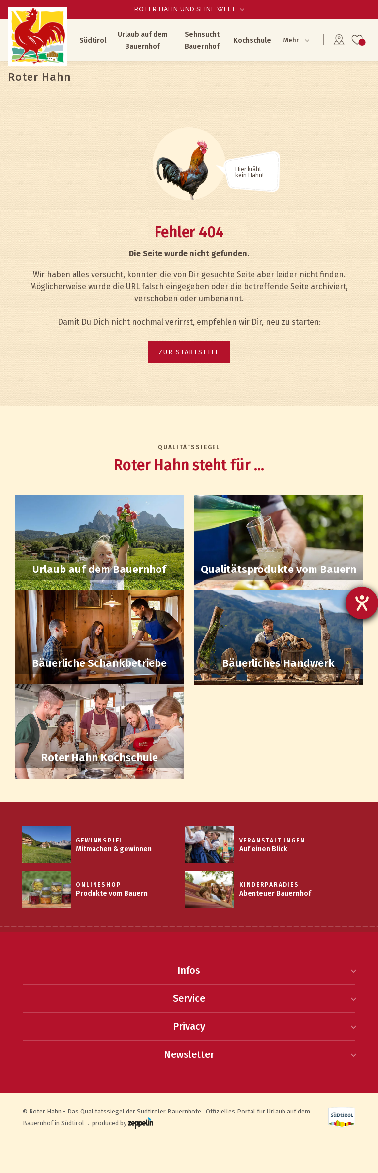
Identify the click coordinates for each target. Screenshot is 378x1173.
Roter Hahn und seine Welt (185, 9)
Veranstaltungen (272, 840)
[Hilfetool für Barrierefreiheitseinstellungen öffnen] (362, 603)
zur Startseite (189, 352)
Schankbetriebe (99, 663)
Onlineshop (98, 884)
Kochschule (252, 40)
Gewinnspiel (99, 840)
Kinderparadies (269, 884)
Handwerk (278, 663)
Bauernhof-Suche (99, 569)
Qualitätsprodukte (278, 569)
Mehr (291, 40)
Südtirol (92, 40)
